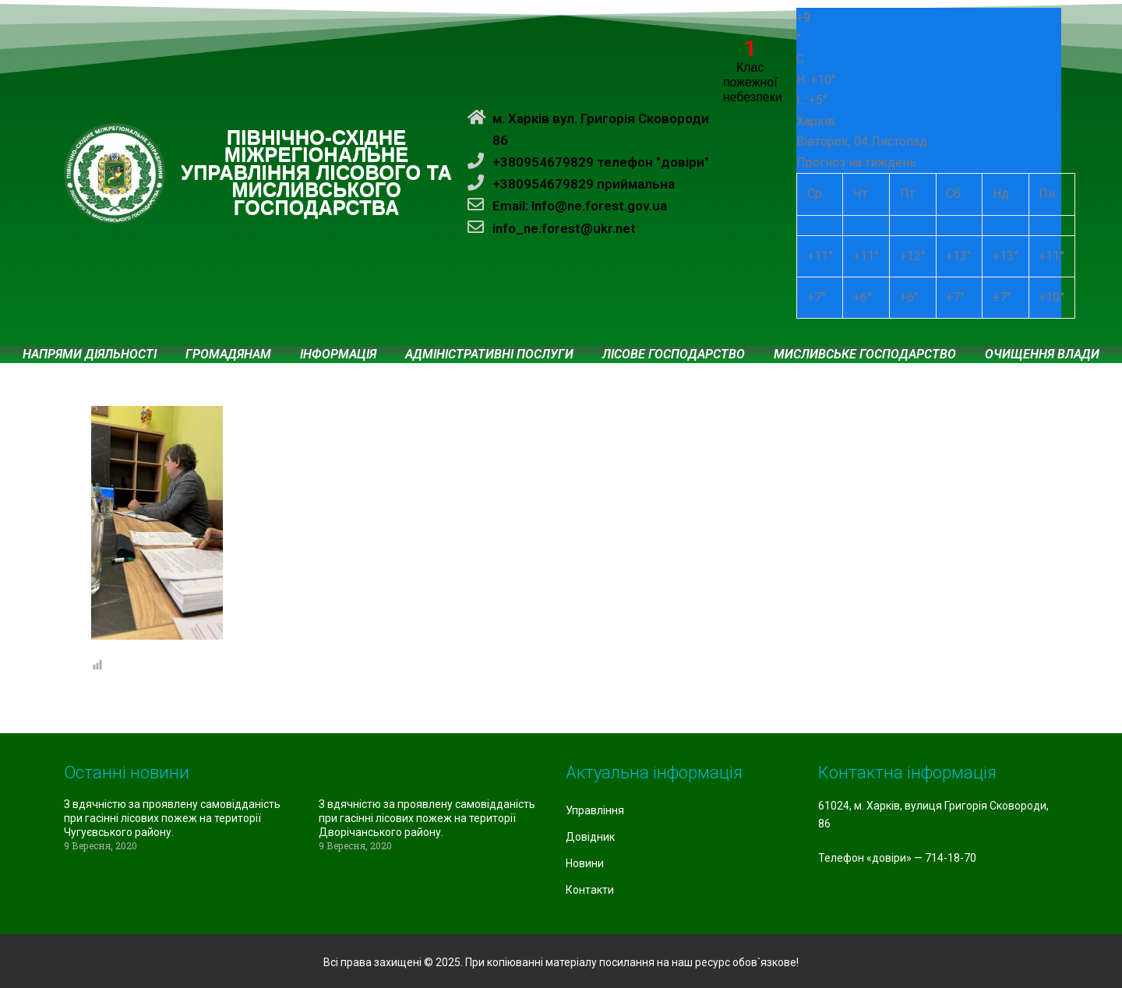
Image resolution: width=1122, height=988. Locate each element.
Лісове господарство (673, 354)
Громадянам (228, 354)
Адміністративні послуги (489, 354)
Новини (585, 863)
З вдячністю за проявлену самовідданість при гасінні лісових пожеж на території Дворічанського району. (427, 818)
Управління (595, 810)
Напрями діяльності (90, 354)
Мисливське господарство (865, 354)
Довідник (590, 837)
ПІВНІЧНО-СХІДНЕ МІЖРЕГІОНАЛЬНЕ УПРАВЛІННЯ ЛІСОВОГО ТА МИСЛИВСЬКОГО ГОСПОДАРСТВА (316, 173)
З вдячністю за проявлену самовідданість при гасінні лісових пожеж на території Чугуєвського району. (172, 818)
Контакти (590, 890)
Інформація (338, 354)
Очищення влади (1042, 354)
